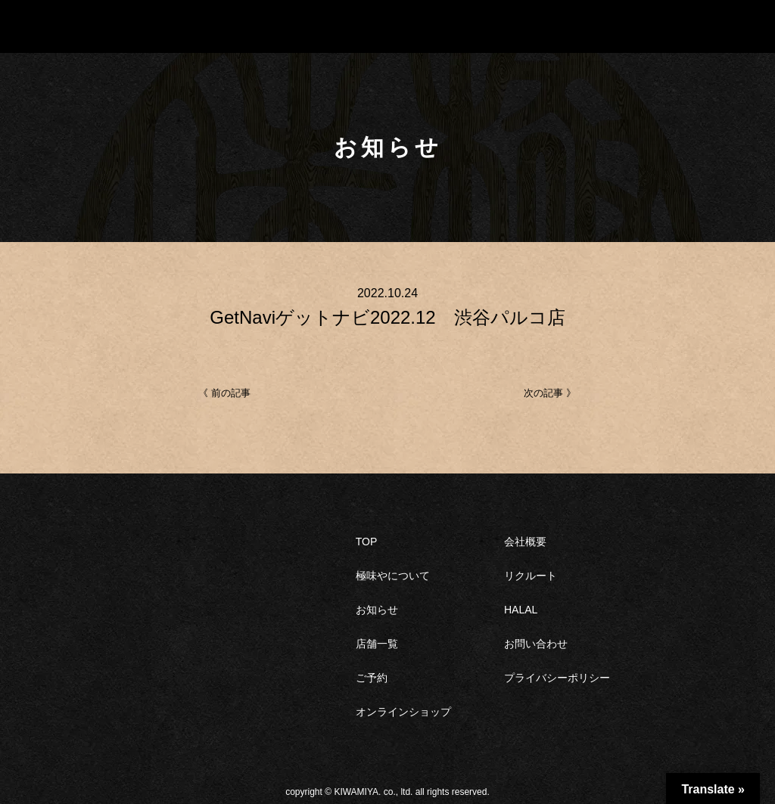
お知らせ (377, 610)
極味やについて (393, 576)
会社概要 (525, 541)
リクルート (530, 576)
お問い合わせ (536, 644)
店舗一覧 (377, 644)
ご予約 (372, 678)
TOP (367, 541)
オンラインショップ (403, 712)
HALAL (520, 610)
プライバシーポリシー (557, 678)
